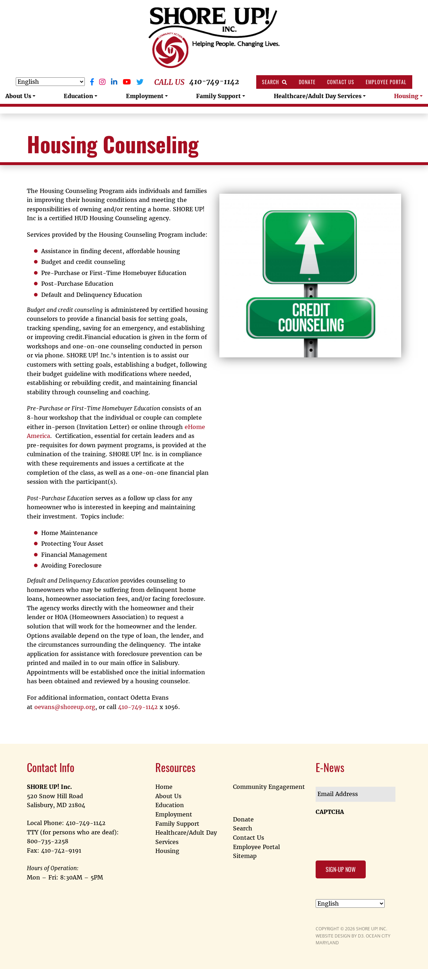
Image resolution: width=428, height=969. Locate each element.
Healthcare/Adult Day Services (317, 96)
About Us (18, 96)
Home (163, 786)
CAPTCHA (330, 811)
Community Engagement (269, 786)
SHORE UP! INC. (371, 929)
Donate (307, 82)
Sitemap (245, 855)
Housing (406, 96)
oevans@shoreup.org (64, 706)
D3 (361, 936)
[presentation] (370, 834)
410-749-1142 (214, 81)
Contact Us (340, 82)
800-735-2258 (47, 841)
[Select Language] (50, 81)
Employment (145, 96)
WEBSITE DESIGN (333, 936)
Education (78, 96)
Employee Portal (386, 82)
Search (274, 82)
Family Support (218, 96)
